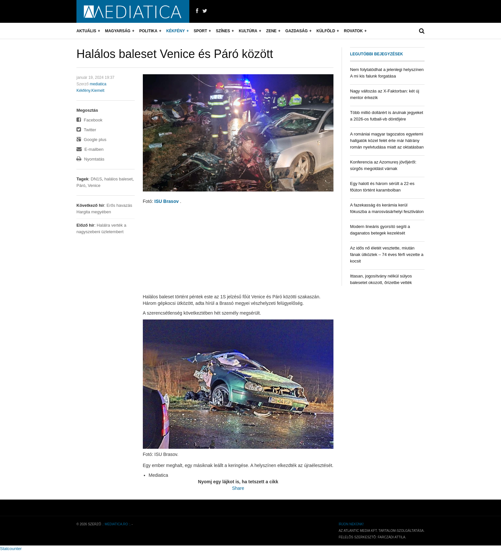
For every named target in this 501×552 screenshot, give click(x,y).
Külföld (326, 31)
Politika (148, 31)
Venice (94, 185)
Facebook (89, 120)
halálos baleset (118, 179)
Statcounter (11, 548)
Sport (200, 31)
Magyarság (117, 31)
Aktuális (86, 31)
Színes (223, 31)
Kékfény (175, 31)
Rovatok (353, 31)
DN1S (96, 179)
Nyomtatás (90, 159)
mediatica (98, 84)
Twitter (86, 129)
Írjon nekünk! (351, 524)
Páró (80, 185)
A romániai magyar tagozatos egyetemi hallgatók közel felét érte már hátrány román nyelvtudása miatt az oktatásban (387, 140)
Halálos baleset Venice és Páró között (174, 54)
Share (238, 488)
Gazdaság (296, 31)
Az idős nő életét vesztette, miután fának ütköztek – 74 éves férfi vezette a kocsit (386, 254)
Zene (271, 31)
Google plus (91, 139)
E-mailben (89, 149)
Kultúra (248, 31)
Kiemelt (97, 90)
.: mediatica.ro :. (116, 524)
